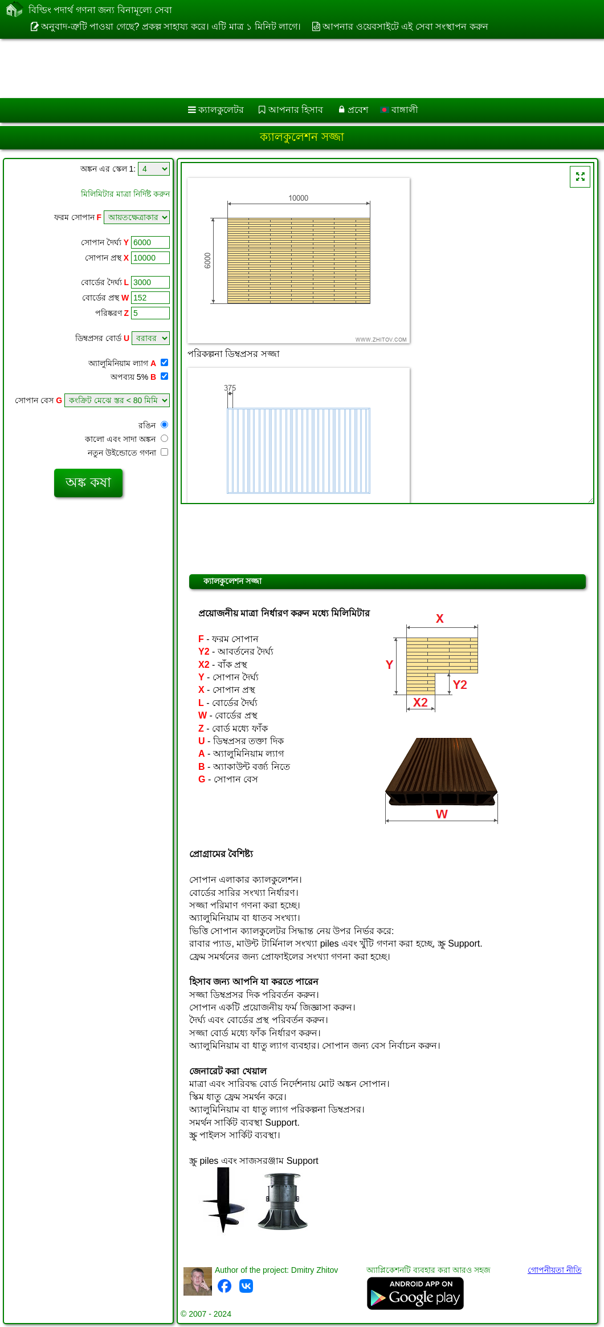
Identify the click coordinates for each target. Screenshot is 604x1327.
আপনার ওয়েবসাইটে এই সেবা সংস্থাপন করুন (405, 26)
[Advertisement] (291, 68)
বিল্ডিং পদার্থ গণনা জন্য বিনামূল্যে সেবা (100, 10)
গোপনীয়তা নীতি (555, 1270)
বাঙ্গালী (399, 110)
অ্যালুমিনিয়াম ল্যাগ (128, 363)
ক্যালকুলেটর (221, 110)
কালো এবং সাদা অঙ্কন (126, 439)
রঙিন (153, 425)
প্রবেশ (358, 110)
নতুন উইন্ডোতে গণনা (128, 452)
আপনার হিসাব (295, 110)
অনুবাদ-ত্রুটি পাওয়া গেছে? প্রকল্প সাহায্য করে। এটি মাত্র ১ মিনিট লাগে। (171, 26)
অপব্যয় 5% (139, 377)
